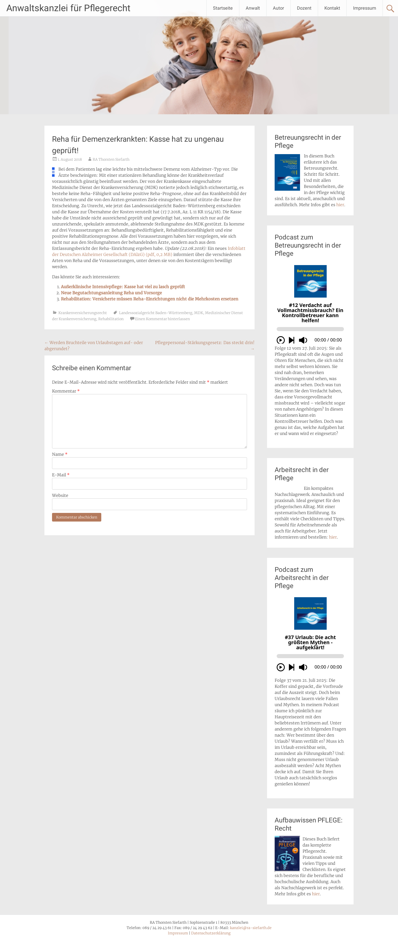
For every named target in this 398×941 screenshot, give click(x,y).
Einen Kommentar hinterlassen (162, 319)
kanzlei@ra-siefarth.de (251, 928)
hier (340, 204)
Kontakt (332, 8)
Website (60, 495)
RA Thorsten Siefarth (111, 159)
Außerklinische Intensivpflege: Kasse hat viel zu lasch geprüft (123, 286)
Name (60, 454)
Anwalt (253, 8)
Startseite (223, 8)
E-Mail (61, 474)
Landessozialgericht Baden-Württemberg (155, 313)
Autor (278, 8)
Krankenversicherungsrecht (82, 313)
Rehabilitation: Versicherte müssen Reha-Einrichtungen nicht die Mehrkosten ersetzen (149, 298)
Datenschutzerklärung (210, 933)
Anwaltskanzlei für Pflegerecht (68, 8)
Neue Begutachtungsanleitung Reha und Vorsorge (111, 292)
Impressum (364, 8)
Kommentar (66, 391)
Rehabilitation (111, 319)
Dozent (304, 8)
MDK (198, 313)
